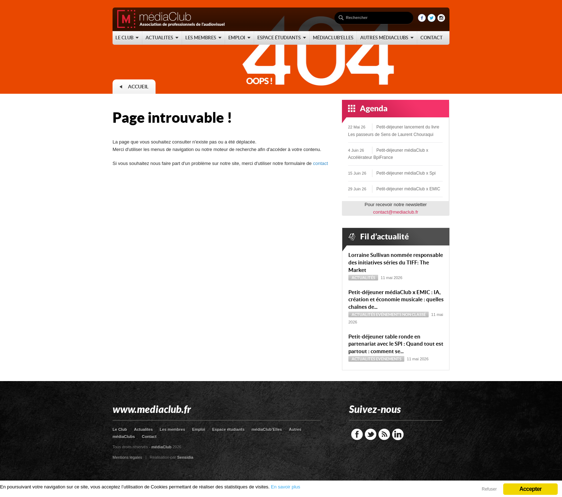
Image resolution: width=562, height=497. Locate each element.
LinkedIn (398, 434)
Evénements (388, 314)
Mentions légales (127, 457)
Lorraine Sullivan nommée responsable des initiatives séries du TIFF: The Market (395, 262)
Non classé (414, 314)
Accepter (530, 489)
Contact (149, 436)
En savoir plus (285, 486)
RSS (384, 434)
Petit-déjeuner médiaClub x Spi (405, 173)
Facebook (357, 434)
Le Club (120, 429)
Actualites (143, 429)
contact (320, 163)
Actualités (363, 278)
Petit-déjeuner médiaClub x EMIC (408, 188)
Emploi (198, 429)
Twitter (370, 434)
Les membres (172, 429)
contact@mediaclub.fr (395, 212)
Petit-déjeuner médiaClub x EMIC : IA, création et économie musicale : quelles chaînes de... (396, 299)
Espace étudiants (228, 429)
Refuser (489, 489)
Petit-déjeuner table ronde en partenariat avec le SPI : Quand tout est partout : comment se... (395, 344)
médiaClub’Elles (267, 429)
